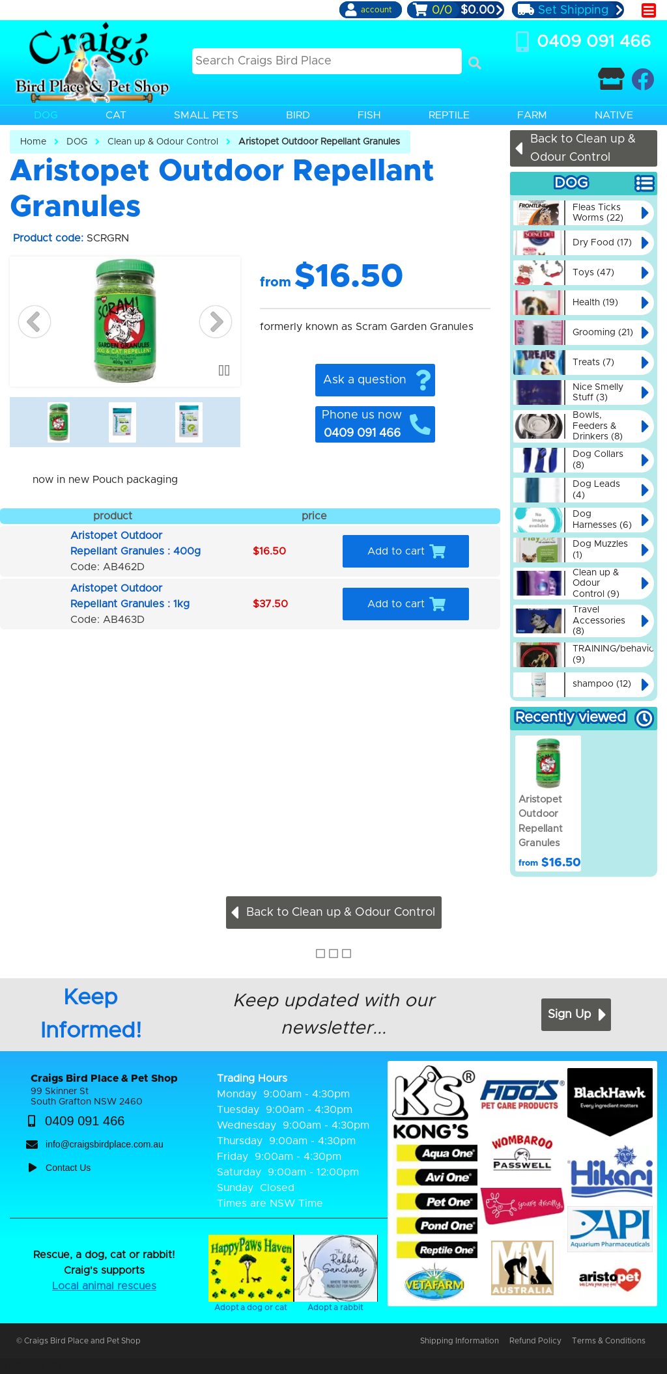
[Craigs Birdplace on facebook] (642, 79)
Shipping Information (459, 1341)
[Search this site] (327, 61)
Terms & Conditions (609, 1341)
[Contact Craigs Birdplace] (611, 79)
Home (33, 141)
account (376, 10)
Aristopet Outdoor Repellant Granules (319, 141)
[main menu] (649, 10)
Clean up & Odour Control (162, 141)
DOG (76, 141)
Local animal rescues (104, 1286)
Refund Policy (535, 1341)
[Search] (474, 63)
